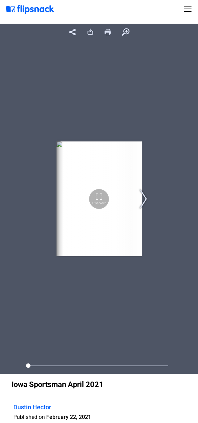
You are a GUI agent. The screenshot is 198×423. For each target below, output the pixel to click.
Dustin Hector (32, 407)
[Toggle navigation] (189, 8)
